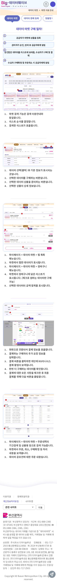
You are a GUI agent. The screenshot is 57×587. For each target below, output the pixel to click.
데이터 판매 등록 (31, 18)
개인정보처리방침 (11, 501)
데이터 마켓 (12, 18)
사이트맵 (29, 501)
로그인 (46, 4)
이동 (40, 507)
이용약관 (7, 496)
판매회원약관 (23, 496)
